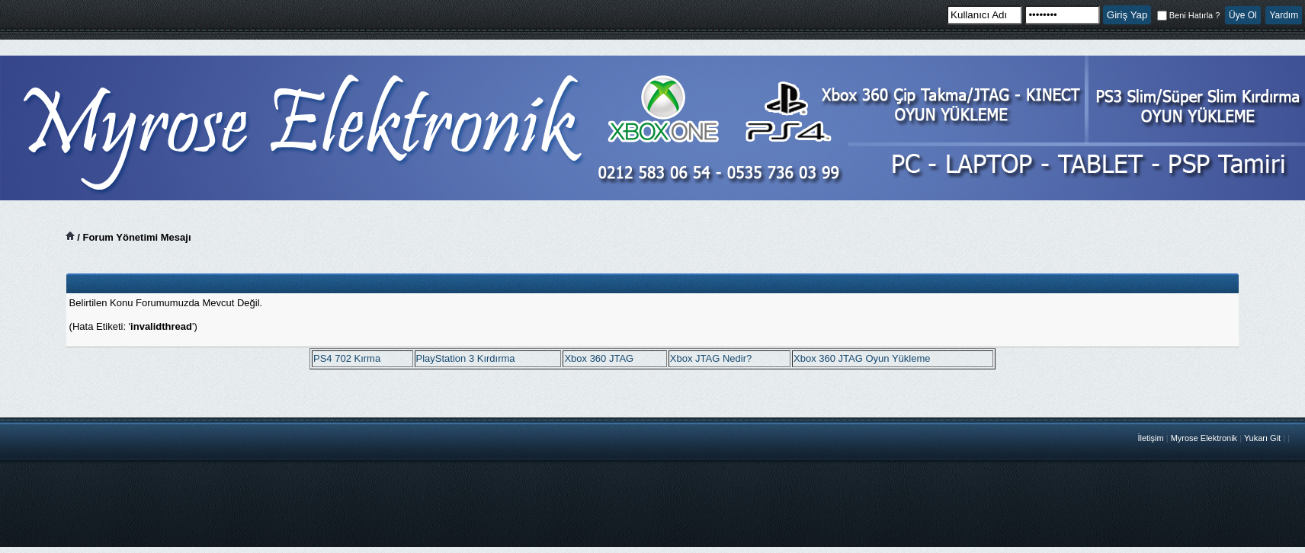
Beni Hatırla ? (1188, 15)
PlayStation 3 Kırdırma (465, 358)
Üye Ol (1243, 15)
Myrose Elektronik (1204, 438)
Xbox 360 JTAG (598, 358)
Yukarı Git (1262, 438)
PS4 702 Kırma (346, 358)
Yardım (1283, 15)
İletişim (1150, 438)
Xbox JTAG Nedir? (711, 358)
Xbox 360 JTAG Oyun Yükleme (862, 358)
